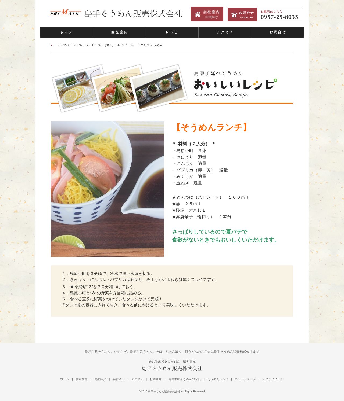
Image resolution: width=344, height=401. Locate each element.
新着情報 (82, 379)
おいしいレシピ (116, 45)
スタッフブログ (272, 379)
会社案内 (119, 379)
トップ (66, 32)
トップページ (66, 45)
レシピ (172, 32)
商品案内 (119, 32)
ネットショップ (245, 379)
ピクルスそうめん (150, 45)
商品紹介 (100, 379)
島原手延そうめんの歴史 (184, 379)
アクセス (224, 32)
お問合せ (277, 32)
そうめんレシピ (217, 379)
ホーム (64, 379)
